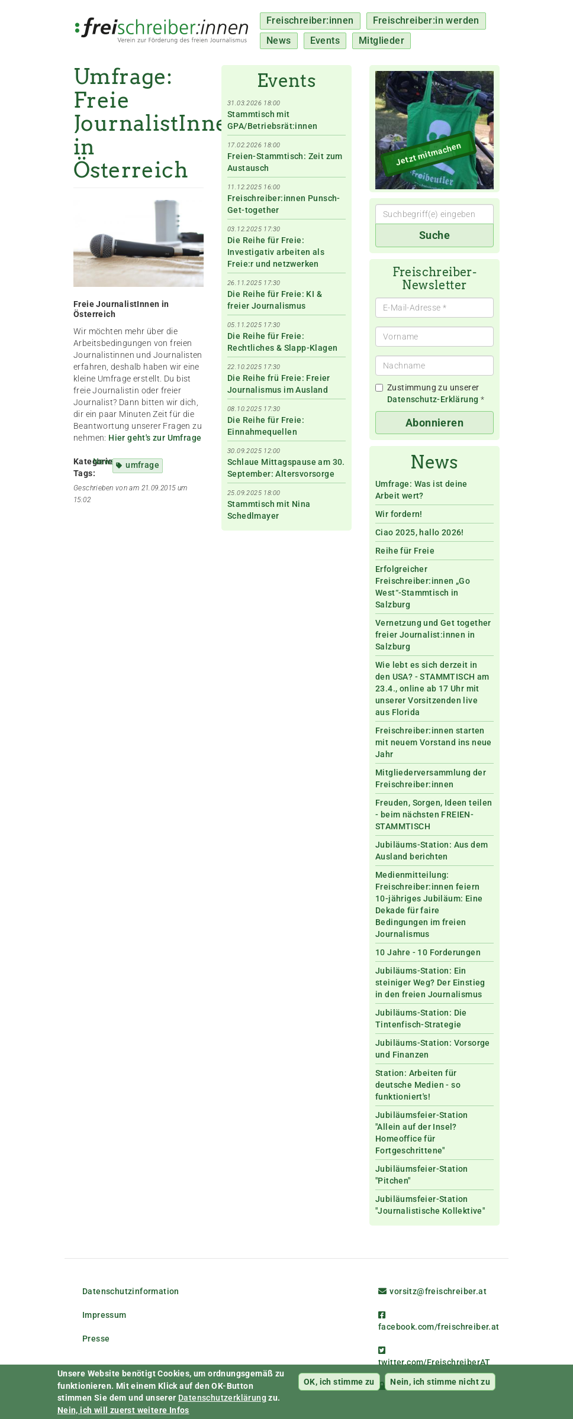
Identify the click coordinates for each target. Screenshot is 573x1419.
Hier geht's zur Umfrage (154, 437)
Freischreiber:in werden (426, 20)
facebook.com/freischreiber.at (439, 1321)
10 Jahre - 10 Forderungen (428, 952)
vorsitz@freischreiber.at (432, 1291)
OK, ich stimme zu (339, 1383)
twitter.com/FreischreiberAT (434, 1356)
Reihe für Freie (404, 550)
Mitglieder (381, 40)
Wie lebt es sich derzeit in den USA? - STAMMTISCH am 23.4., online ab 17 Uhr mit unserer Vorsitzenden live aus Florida (432, 688)
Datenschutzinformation (130, 1291)
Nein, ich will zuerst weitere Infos (123, 1411)
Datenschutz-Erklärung (432, 399)
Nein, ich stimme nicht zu (440, 1383)
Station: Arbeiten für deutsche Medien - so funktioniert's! (418, 1084)
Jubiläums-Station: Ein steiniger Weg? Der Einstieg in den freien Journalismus (430, 982)
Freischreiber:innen (310, 20)
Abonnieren (434, 422)
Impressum (104, 1315)
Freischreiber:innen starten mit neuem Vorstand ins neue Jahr (433, 742)
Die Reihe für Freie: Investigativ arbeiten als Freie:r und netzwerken (275, 252)
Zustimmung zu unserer (429, 393)
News (278, 40)
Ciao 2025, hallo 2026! (419, 532)
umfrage (142, 465)
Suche (434, 235)
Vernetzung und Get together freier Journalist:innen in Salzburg (433, 634)
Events (325, 40)
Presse (96, 1338)
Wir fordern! (399, 514)
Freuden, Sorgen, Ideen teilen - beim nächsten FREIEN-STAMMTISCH (433, 814)
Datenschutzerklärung (222, 1399)
